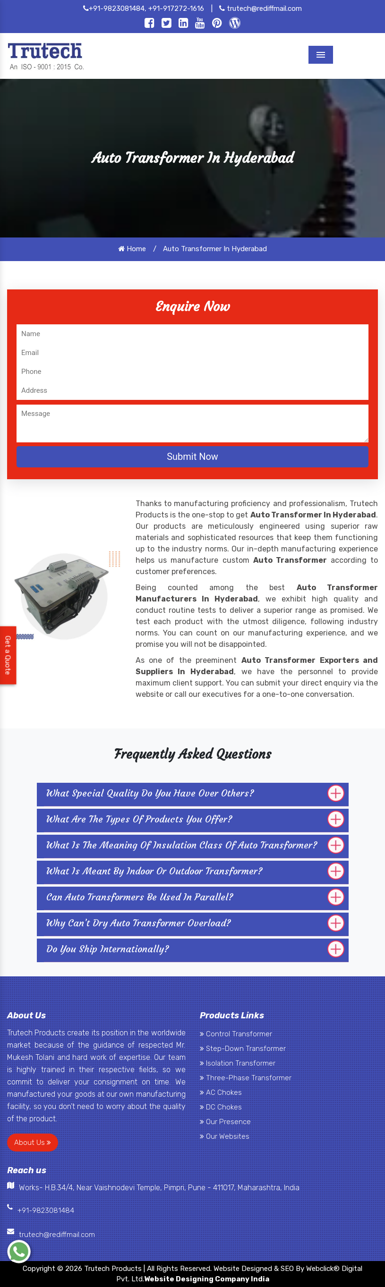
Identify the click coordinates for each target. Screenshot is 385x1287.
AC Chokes (221, 1092)
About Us (32, 1142)
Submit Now (192, 456)
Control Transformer (236, 1034)
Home (132, 249)
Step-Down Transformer (243, 1048)
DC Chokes (221, 1107)
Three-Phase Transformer (245, 1078)
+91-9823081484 (45, 1210)
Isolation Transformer (237, 1063)
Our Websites (224, 1136)
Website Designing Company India (206, 1279)
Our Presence (225, 1122)
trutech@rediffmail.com (260, 8)
